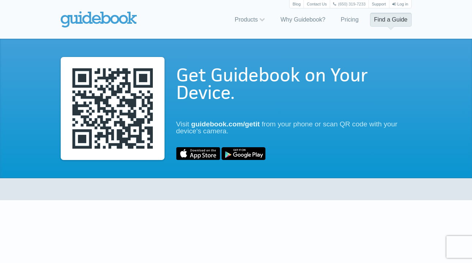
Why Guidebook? (302, 19)
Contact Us (316, 4)
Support (379, 4)
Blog (296, 4)
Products (250, 19)
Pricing (350, 19)
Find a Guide (391, 19)
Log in (400, 4)
